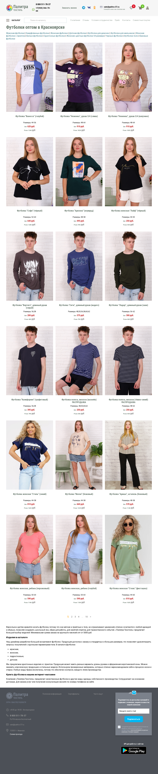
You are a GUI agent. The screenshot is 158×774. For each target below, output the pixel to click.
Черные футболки (114, 36)
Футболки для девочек (98, 33)
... (82, 617)
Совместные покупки (141, 20)
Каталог (16, 20)
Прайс (117, 20)
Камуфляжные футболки (37, 33)
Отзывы (86, 20)
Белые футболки (34, 36)
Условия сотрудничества (101, 20)
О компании (75, 20)
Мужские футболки (15, 33)
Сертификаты (73, 694)
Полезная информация (52, 694)
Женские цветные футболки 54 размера (85, 36)
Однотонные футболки (54, 36)
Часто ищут (98, 694)
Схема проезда (16, 734)
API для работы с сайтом (133, 744)
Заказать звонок (69, 8)
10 (86, 617)
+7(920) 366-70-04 (43, 9)
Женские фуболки (59, 33)
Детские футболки (77, 33)
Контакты (126, 20)
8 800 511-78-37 (43, 4)
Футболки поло (131, 36)
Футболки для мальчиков (122, 33)
